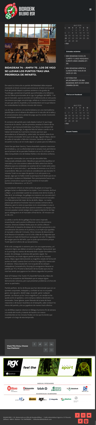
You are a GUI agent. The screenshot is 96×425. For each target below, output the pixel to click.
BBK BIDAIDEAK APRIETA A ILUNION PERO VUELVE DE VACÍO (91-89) (76, 70)
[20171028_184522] (30, 43)
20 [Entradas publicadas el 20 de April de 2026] (66, 38)
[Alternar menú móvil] (90, 9)
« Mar (67, 43)
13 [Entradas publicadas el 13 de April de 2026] (66, 35)
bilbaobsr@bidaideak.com (42, 419)
